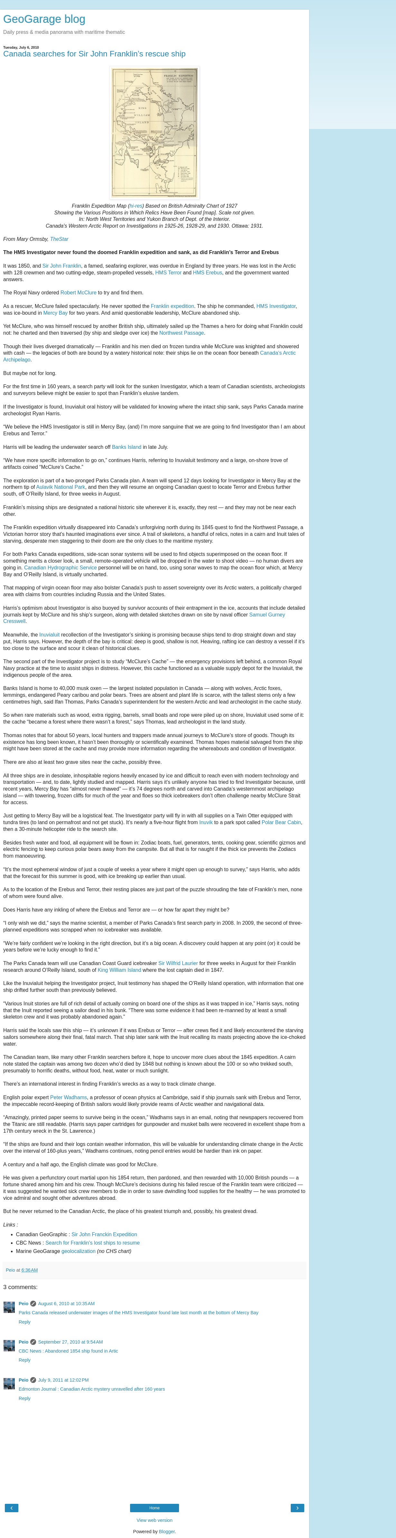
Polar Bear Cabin (281, 822)
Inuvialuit (49, 634)
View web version (155, 1520)
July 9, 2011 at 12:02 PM (63, 1380)
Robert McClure (79, 292)
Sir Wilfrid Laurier (178, 963)
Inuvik (206, 822)
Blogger (167, 1531)
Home (154, 1508)
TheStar (59, 239)
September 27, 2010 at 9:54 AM (70, 1342)
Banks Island (127, 447)
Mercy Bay (55, 313)
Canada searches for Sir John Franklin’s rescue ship (94, 53)
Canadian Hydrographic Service (60, 567)
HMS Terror (168, 272)
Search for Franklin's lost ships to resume (92, 1243)
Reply (25, 1322)
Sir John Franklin (61, 266)
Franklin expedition (172, 306)
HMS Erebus (207, 272)
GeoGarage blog (44, 19)
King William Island (119, 970)
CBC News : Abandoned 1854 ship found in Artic (68, 1351)
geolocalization (78, 1251)
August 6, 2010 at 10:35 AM (66, 1303)
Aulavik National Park (60, 487)
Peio (23, 1303)
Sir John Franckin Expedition (104, 1234)
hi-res (135, 206)
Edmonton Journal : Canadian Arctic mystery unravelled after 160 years (92, 1389)
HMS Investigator (276, 306)
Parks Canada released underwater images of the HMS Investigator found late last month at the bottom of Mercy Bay (139, 1312)
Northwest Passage (181, 333)
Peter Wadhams (68, 1097)
